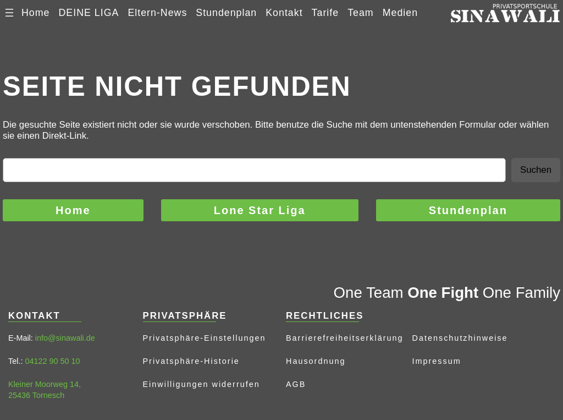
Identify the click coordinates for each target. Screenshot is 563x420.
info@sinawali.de (65, 338)
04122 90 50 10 (52, 361)
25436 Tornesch (36, 395)
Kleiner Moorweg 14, (44, 384)
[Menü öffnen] (9, 12)
